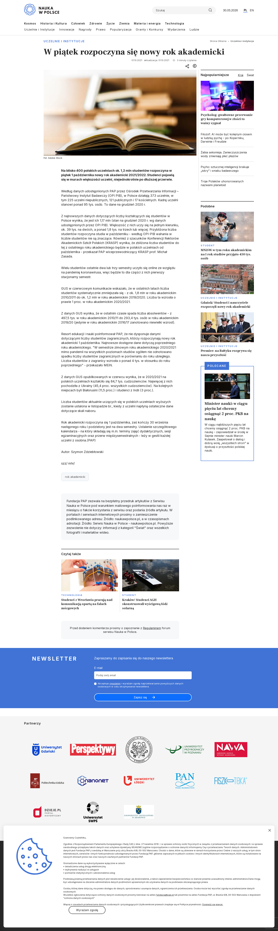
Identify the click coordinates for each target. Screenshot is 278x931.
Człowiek (78, 23)
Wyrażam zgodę (87, 910)
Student (129, 595)
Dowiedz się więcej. (212, 904)
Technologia (174, 23)
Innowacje (66, 29)
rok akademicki (75, 477)
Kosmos (30, 23)
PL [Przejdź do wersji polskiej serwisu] (245, 10)
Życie (110, 23)
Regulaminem (152, 628)
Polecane (216, 366)
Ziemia (124, 23)
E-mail (98, 668)
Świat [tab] (250, 75)
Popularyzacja (121, 29)
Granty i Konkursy (149, 29)
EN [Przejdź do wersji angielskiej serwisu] (252, 10)
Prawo (101, 29)
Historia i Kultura (53, 23)
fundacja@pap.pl (165, 895)
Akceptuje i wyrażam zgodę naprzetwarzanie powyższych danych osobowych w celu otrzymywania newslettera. (140, 685)
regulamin (115, 683)
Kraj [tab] (240, 75)
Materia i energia (147, 23)
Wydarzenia (176, 29)
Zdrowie (95, 23)
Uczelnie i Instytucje (39, 29)
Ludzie (194, 29)
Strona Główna (218, 41)
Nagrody (85, 29)
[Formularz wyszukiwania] (184, 10)
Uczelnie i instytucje (64, 41)
